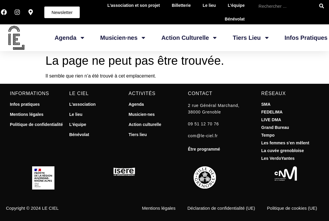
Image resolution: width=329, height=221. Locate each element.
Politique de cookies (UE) (292, 208)
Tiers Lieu (251, 38)
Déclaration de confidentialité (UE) (221, 208)
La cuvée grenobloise (282, 150)
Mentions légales (26, 114)
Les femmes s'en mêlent (285, 143)
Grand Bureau (275, 127)
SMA (265, 104)
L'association (82, 104)
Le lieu (75, 114)
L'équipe (77, 124)
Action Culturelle (189, 38)
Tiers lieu (138, 134)
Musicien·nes (123, 38)
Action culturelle (145, 124)
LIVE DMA (271, 119)
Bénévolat (235, 19)
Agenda (69, 38)
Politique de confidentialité (36, 124)
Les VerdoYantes (277, 158)
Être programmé (204, 149)
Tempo (268, 135)
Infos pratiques (306, 37)
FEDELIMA (272, 112)
